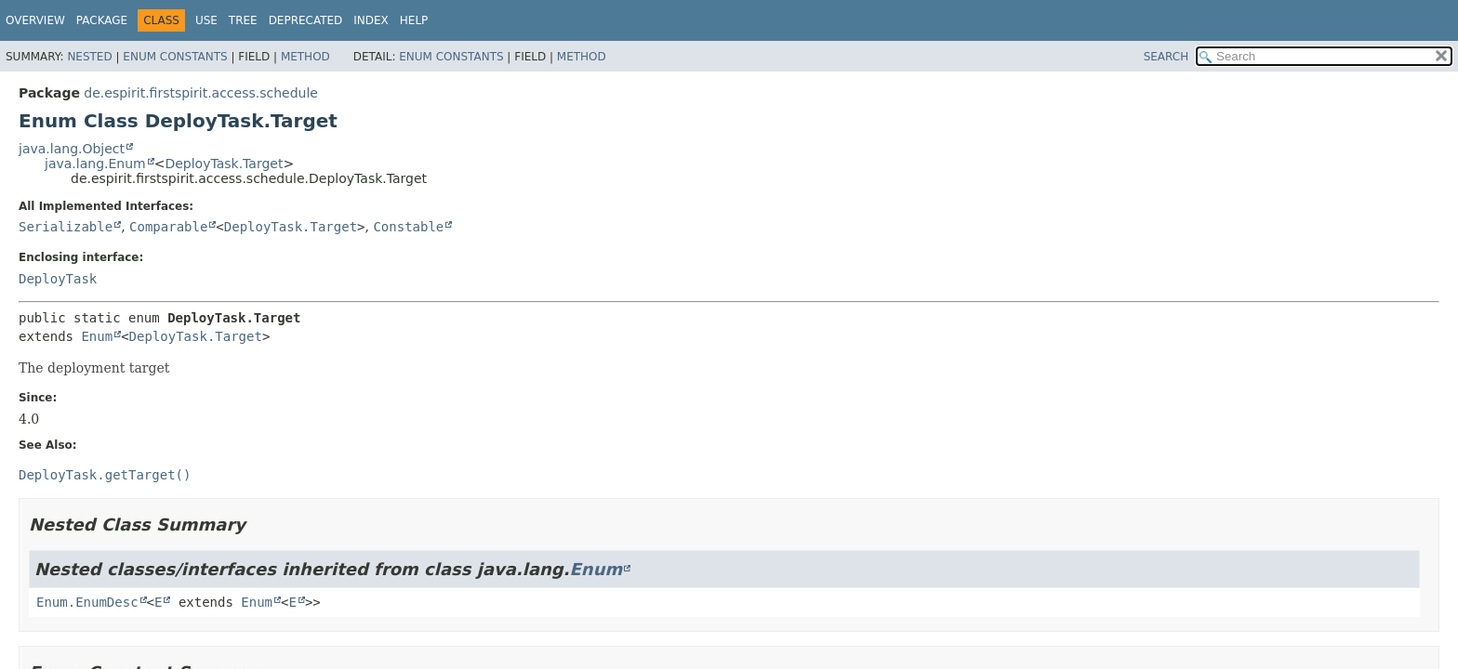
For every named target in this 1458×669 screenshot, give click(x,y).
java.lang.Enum (95, 163)
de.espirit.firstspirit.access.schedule (201, 92)
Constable (408, 226)
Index (371, 20)
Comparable (168, 226)
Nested (89, 56)
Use (206, 20)
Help (414, 20)
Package (101, 20)
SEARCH (1166, 56)
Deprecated (306, 20)
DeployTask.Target (224, 163)
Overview (35, 20)
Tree (243, 20)
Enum (97, 336)
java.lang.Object (72, 148)
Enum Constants (175, 56)
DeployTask (58, 278)
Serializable (66, 226)
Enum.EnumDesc (87, 602)
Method (305, 56)
